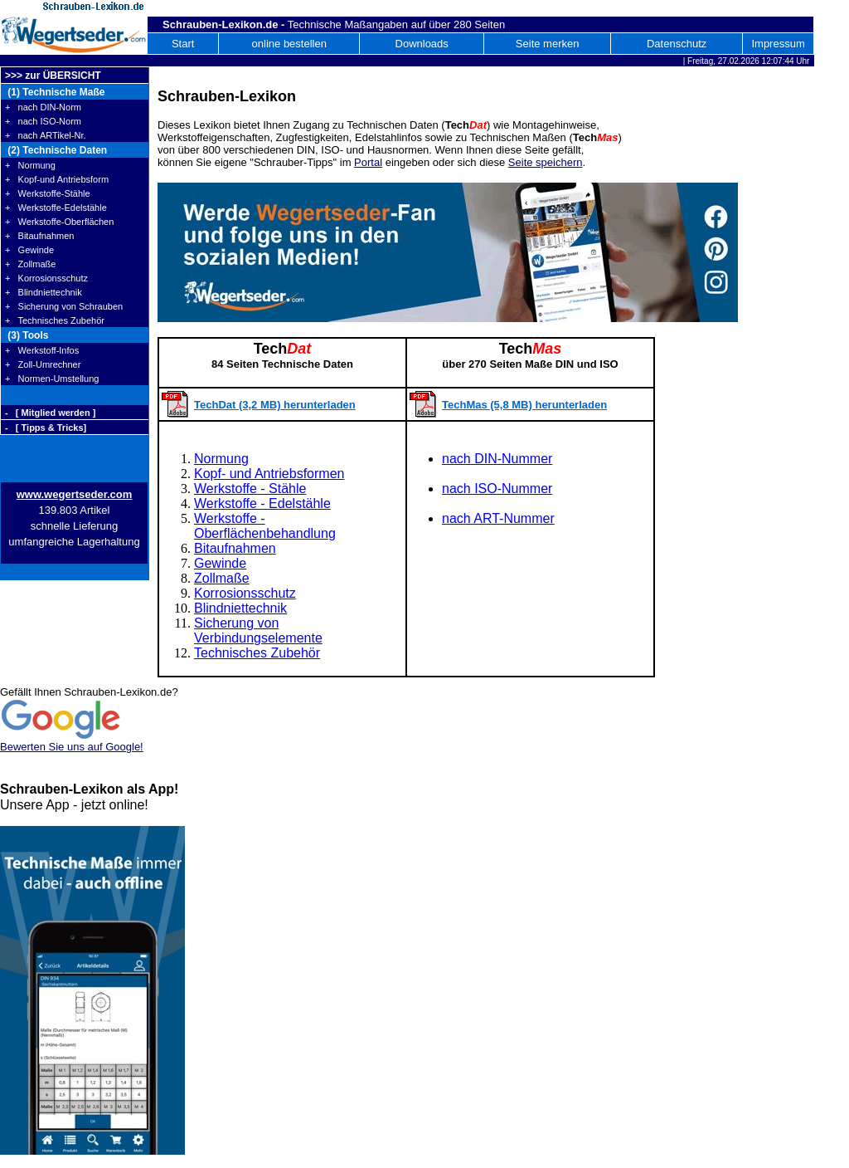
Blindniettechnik (240, 608)
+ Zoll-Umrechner (42, 364)
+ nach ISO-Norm (43, 121)
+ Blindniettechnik (43, 292)
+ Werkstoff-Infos (42, 350)
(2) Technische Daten (56, 150)
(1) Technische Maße (54, 92)
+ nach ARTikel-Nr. (45, 135)
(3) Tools (26, 335)
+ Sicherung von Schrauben (64, 306)
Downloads (422, 43)
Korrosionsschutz (245, 593)
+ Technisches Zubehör (54, 320)
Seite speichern (545, 162)
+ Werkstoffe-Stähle (47, 193)
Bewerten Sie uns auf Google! (71, 746)
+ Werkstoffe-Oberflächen (59, 222)
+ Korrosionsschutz (46, 278)
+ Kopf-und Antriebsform (57, 179)
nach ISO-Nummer (497, 488)
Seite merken (548, 43)
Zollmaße (222, 578)
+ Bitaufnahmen (39, 236)
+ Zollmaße (30, 264)
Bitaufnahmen (235, 548)
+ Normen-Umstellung (52, 379)
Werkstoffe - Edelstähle (262, 503)
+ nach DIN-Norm (43, 107)
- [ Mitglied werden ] (50, 413)
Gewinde (220, 563)
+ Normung (30, 165)
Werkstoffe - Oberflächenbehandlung (265, 525)
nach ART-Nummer (498, 518)
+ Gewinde (29, 250)
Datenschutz (676, 43)
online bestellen (289, 43)
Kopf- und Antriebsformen (269, 474)
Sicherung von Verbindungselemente (258, 630)
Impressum (777, 43)
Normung (221, 459)
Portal (368, 162)
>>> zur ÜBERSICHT (53, 75)
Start (183, 43)
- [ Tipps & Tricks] (45, 428)
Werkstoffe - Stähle (250, 488)
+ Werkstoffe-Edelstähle (56, 208)
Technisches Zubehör (257, 653)
